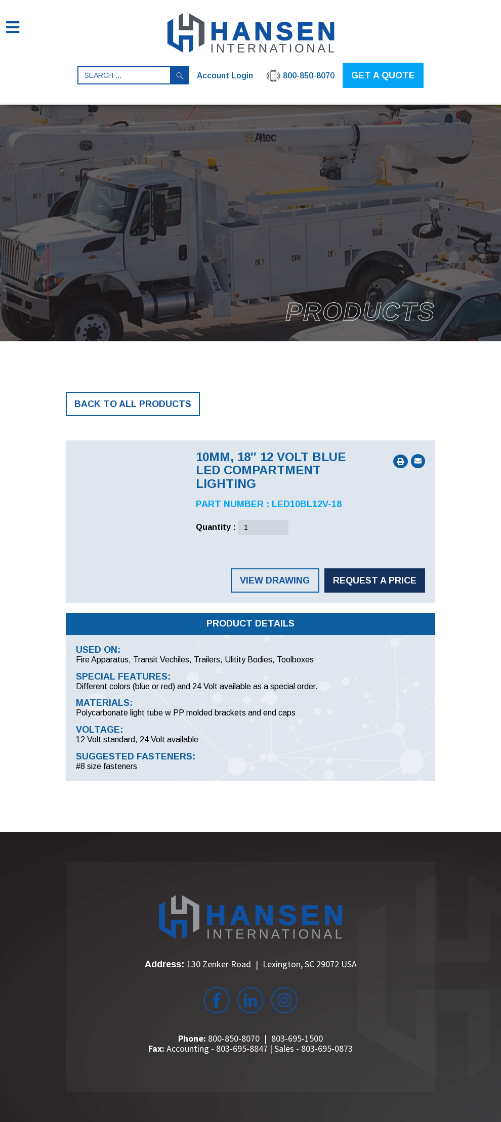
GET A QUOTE (383, 75)
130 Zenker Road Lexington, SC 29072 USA (272, 964)
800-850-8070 (234, 1038)
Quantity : (216, 527)
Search (180, 75)
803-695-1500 (297, 1038)
